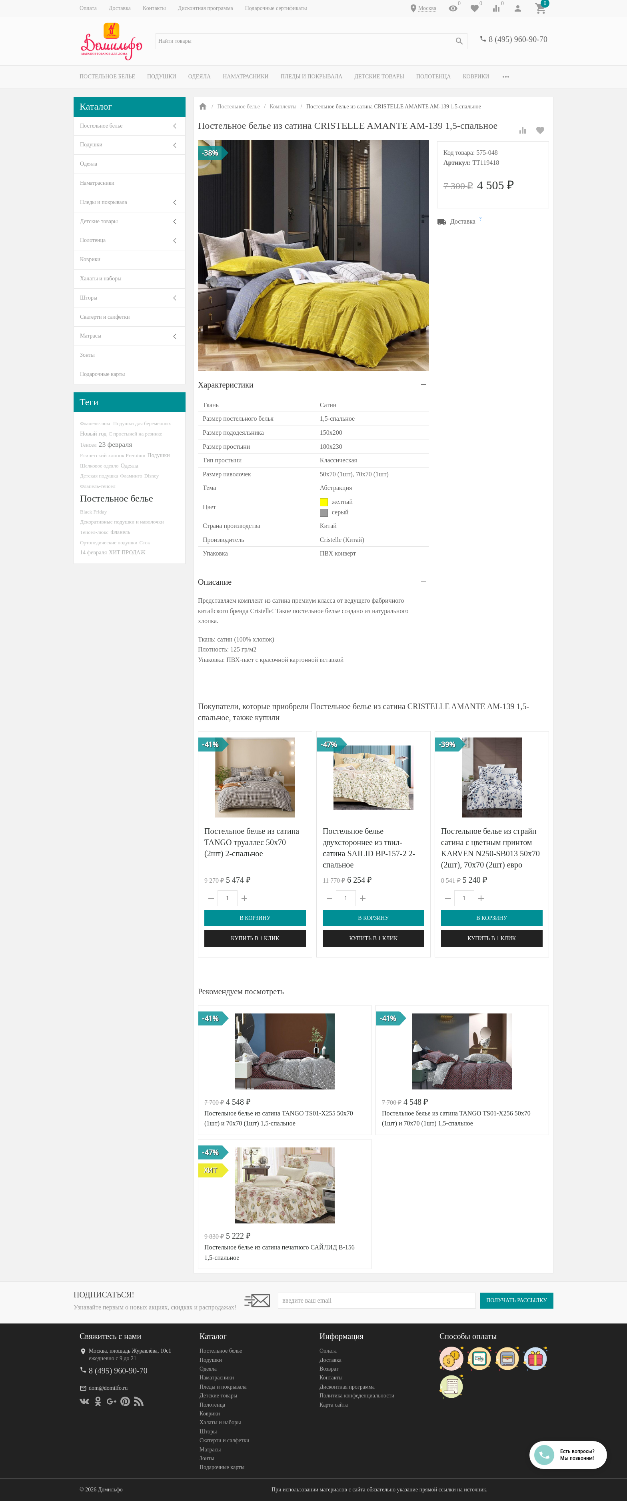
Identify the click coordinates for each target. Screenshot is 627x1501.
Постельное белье (107, 77)
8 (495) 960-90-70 (518, 39)
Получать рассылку (516, 1300)
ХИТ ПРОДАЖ (127, 553)
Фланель (120, 532)
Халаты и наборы (101, 279)
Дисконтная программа (205, 8)
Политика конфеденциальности (356, 1396)
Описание (215, 582)
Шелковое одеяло (99, 466)
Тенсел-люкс (94, 532)
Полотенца (433, 77)
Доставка (120, 8)
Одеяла (199, 77)
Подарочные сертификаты (276, 8)
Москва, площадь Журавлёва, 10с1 (130, 1351)
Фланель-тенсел (98, 486)
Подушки (161, 77)
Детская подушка (99, 476)
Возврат (328, 1369)
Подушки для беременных (142, 423)
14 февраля (93, 552)
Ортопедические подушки (109, 543)
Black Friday (93, 512)
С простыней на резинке (135, 434)
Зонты (87, 355)
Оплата (88, 8)
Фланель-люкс (95, 423)
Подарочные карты (102, 374)
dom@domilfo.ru (108, 1388)
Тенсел (88, 445)
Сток (145, 543)
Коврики (476, 77)
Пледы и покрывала (312, 77)
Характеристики (226, 384)
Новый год (93, 433)
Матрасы (90, 336)
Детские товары (379, 77)
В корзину (255, 918)
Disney (151, 476)
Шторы (88, 298)
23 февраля (115, 444)
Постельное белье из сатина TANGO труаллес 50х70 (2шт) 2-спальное (251, 842)
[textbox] (311, 41)
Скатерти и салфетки (105, 317)
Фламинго (131, 476)
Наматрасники (246, 77)
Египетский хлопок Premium (113, 455)
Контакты (154, 8)
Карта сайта (333, 1405)
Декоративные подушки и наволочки (122, 522)
